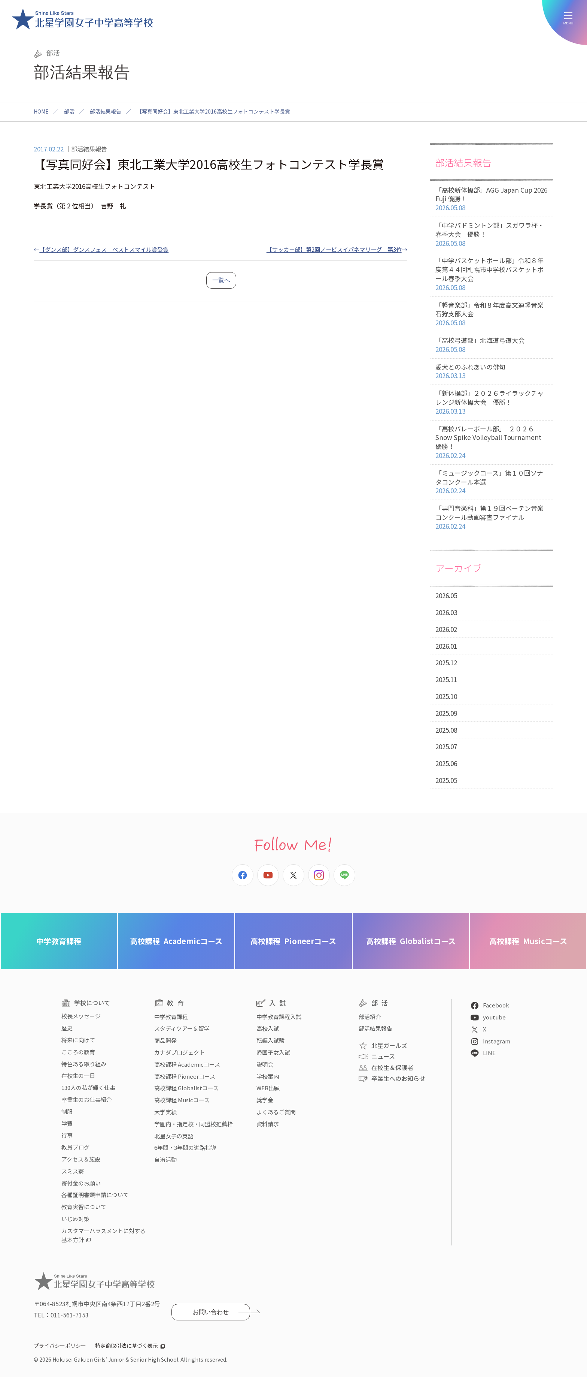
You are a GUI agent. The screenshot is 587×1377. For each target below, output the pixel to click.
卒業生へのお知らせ (398, 1078)
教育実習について (83, 1207)
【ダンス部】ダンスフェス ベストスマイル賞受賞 (103, 249)
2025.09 (446, 713)
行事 (67, 1135)
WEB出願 (268, 1088)
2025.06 (446, 763)
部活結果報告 (105, 111)
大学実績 (165, 1112)
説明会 (264, 1064)
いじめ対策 (75, 1219)
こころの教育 (78, 1052)
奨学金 (264, 1100)
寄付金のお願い (81, 1183)
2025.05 (446, 780)
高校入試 (267, 1028)
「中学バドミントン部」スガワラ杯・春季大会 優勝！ (491, 234)
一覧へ (221, 280)
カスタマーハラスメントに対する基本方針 (103, 1235)
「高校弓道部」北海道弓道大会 (491, 345)
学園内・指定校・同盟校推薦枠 (193, 1124)
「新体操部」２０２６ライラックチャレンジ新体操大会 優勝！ (491, 402)
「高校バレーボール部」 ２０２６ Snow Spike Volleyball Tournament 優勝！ (491, 442)
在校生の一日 (78, 1075)
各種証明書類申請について (95, 1195)
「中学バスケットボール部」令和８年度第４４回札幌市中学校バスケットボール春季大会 (491, 274)
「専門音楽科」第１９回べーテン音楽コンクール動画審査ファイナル (491, 517)
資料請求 (267, 1124)
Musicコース (528, 940)
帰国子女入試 (273, 1052)
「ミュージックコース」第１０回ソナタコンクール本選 (491, 482)
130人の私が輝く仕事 (88, 1087)
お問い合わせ (211, 1312)
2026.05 (446, 595)
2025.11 (446, 679)
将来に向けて (78, 1040)
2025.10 (446, 696)
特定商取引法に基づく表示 (126, 1345)
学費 (67, 1123)
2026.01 (446, 646)
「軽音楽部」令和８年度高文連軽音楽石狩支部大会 (491, 314)
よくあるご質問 (276, 1112)
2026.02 (446, 629)
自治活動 (165, 1159)
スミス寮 (72, 1171)
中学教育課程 (58, 940)
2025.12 (446, 662)
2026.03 (446, 612)
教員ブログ (75, 1147)
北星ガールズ (389, 1045)
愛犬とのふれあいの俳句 (491, 371)
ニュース (383, 1056)
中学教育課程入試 (278, 1017)
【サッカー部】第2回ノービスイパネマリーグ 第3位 (334, 249)
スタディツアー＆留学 (182, 1028)
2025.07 (446, 746)
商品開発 (165, 1040)
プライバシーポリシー (60, 1345)
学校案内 (267, 1076)
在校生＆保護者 (392, 1067)
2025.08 (446, 730)
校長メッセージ (81, 1016)
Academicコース (176, 940)
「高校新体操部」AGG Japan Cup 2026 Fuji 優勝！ (491, 199)
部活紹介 (370, 1017)
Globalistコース (411, 940)
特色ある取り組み (83, 1064)
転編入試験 (270, 1040)
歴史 (67, 1028)
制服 (67, 1111)
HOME (41, 111)
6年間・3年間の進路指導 (185, 1147)
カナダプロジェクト (179, 1052)
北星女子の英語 (174, 1136)
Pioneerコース (293, 940)
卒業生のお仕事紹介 (86, 1099)
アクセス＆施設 (80, 1159)
